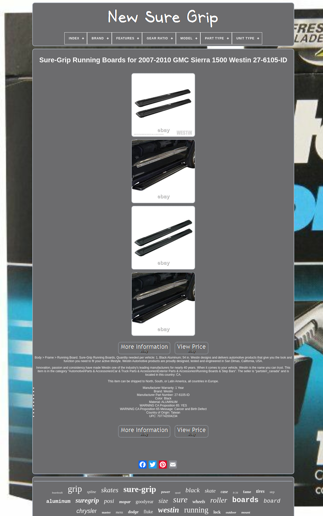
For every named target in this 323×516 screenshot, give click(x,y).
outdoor (231, 512)
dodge (133, 511)
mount (245, 512)
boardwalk (57, 492)
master (106, 512)
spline (91, 492)
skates (109, 490)
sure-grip (139, 489)
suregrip (87, 500)
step (272, 492)
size (163, 500)
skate (210, 491)
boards (245, 500)
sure (180, 499)
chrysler (86, 511)
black (192, 490)
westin (168, 509)
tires (260, 491)
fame (247, 492)
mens (119, 512)
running (196, 509)
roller (218, 500)
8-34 (235, 492)
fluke (148, 511)
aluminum (58, 501)
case (224, 492)
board (272, 501)
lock (217, 512)
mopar (124, 501)
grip (75, 489)
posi (109, 501)
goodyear (145, 501)
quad (177, 492)
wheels (199, 501)
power (165, 492)
